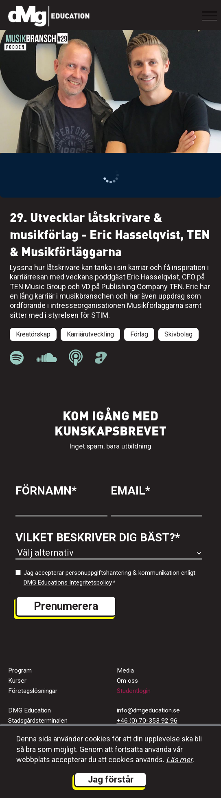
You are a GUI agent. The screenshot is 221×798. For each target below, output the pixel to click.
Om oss (127, 680)
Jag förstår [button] (110, 779)
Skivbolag (178, 334)
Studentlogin (134, 691)
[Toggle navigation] (209, 16)
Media (125, 670)
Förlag (139, 334)
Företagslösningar (32, 691)
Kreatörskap (33, 334)
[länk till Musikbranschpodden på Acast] (101, 361)
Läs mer (179, 759)
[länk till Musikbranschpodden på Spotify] (17, 357)
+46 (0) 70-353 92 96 (147, 720)
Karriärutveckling (90, 334)
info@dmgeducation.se (148, 710)
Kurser (17, 680)
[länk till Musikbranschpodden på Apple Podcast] (76, 357)
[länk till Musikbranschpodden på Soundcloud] (46, 357)
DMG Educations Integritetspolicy (68, 582)
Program (20, 670)
